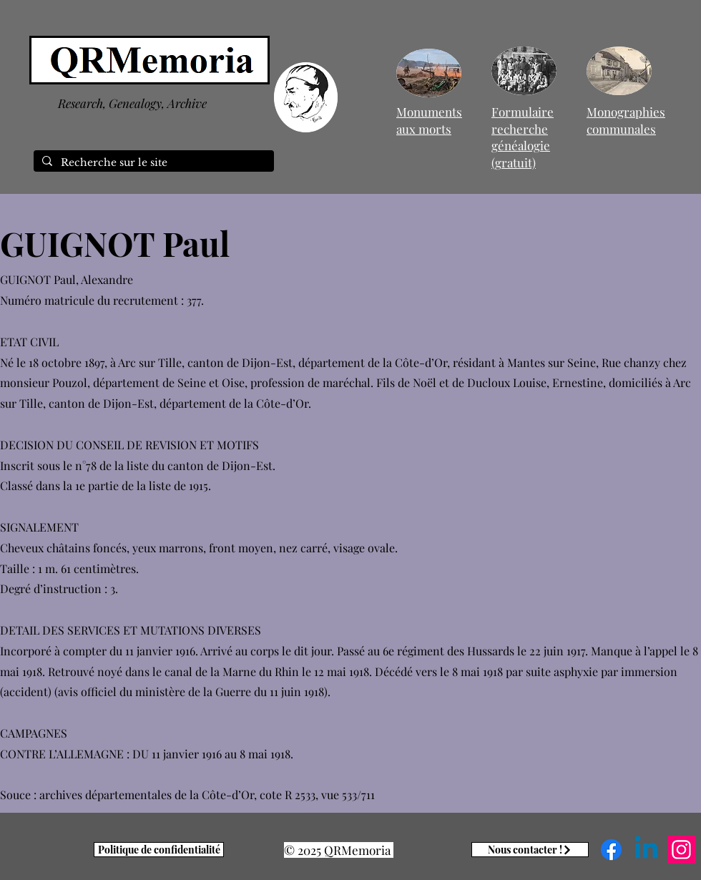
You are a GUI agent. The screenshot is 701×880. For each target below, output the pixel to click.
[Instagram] (681, 850)
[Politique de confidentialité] (159, 849)
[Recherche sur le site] (152, 163)
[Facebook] (611, 850)
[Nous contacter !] (530, 849)
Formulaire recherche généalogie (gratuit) (522, 137)
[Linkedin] (646, 850)
